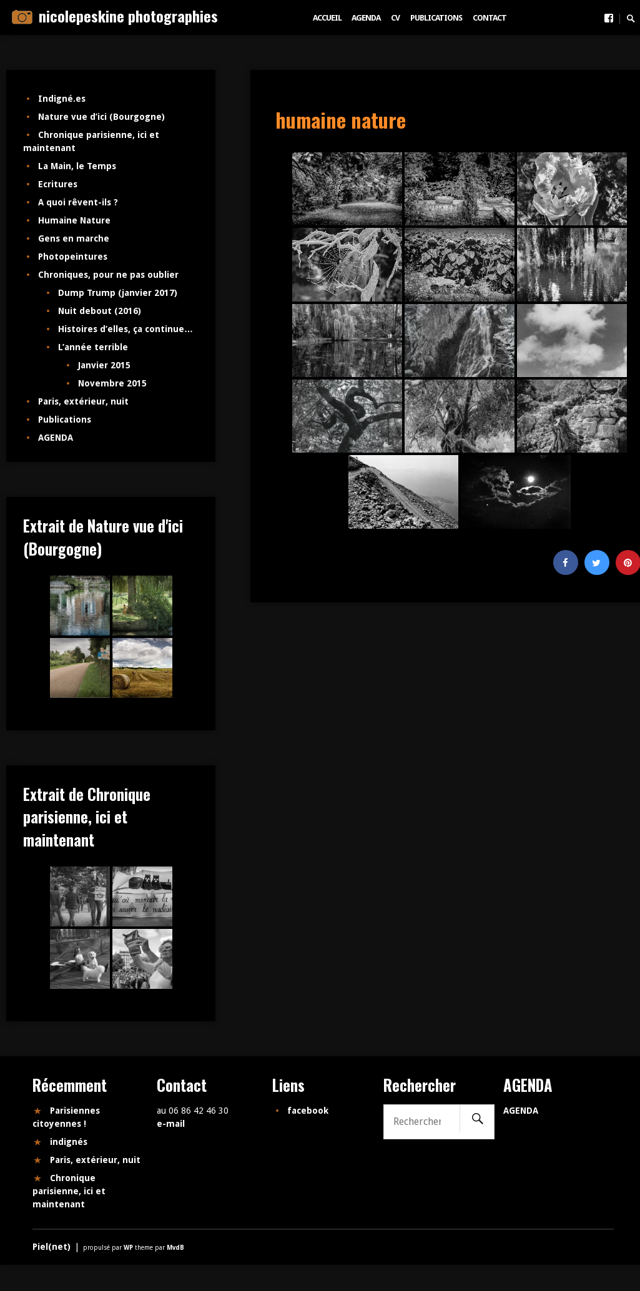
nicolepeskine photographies (128, 15)
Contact (489, 17)
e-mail (171, 1124)
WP (129, 1247)
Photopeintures (72, 257)
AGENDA (366, 17)
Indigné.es (62, 99)
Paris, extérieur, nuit (83, 401)
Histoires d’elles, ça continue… (125, 329)
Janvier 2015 (104, 365)
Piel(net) (51, 1247)
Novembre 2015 (112, 383)
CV (395, 17)
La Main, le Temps (77, 166)
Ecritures (57, 184)
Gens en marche (73, 238)
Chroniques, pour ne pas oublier (108, 275)
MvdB (175, 1247)
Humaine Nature (74, 220)
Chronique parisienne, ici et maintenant (69, 1191)
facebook (307, 1111)
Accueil (327, 17)
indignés (68, 1142)
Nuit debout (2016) (99, 311)
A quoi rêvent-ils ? (78, 202)
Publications (436, 17)
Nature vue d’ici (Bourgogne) (101, 117)
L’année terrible (93, 347)
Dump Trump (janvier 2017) (117, 293)
